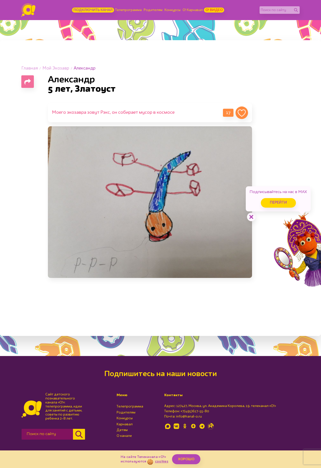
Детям (122, 430)
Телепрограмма (128, 10)
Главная (29, 68)
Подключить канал (93, 10)
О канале (124, 435)
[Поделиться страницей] (27, 81)
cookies (161, 461)
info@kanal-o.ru (189, 416)
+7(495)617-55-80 (195, 411)
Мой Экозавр (55, 68)
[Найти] (296, 10)
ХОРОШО (186, 459)
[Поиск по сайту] (276, 10)
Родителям (153, 10)
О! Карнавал (193, 10)
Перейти (278, 202)
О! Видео (214, 10)
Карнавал (125, 424)
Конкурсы (173, 10)
